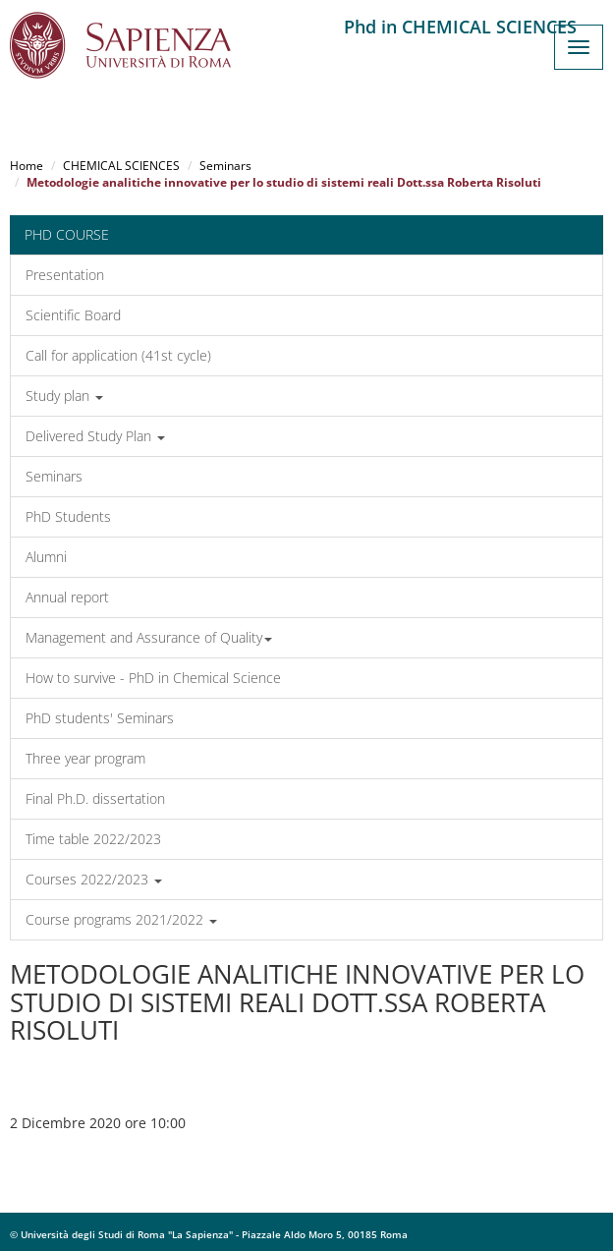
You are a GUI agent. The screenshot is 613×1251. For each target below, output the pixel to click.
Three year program (85, 758)
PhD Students (68, 516)
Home (26, 165)
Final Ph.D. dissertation (95, 798)
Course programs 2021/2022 (121, 919)
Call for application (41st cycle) (118, 355)
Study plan (64, 395)
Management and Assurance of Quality (149, 637)
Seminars (225, 165)
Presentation (65, 274)
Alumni (46, 556)
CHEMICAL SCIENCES (121, 165)
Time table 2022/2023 (93, 838)
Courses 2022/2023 (94, 879)
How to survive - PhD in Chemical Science (153, 677)
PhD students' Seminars (100, 718)
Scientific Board (73, 315)
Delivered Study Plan (95, 435)
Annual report (67, 597)
